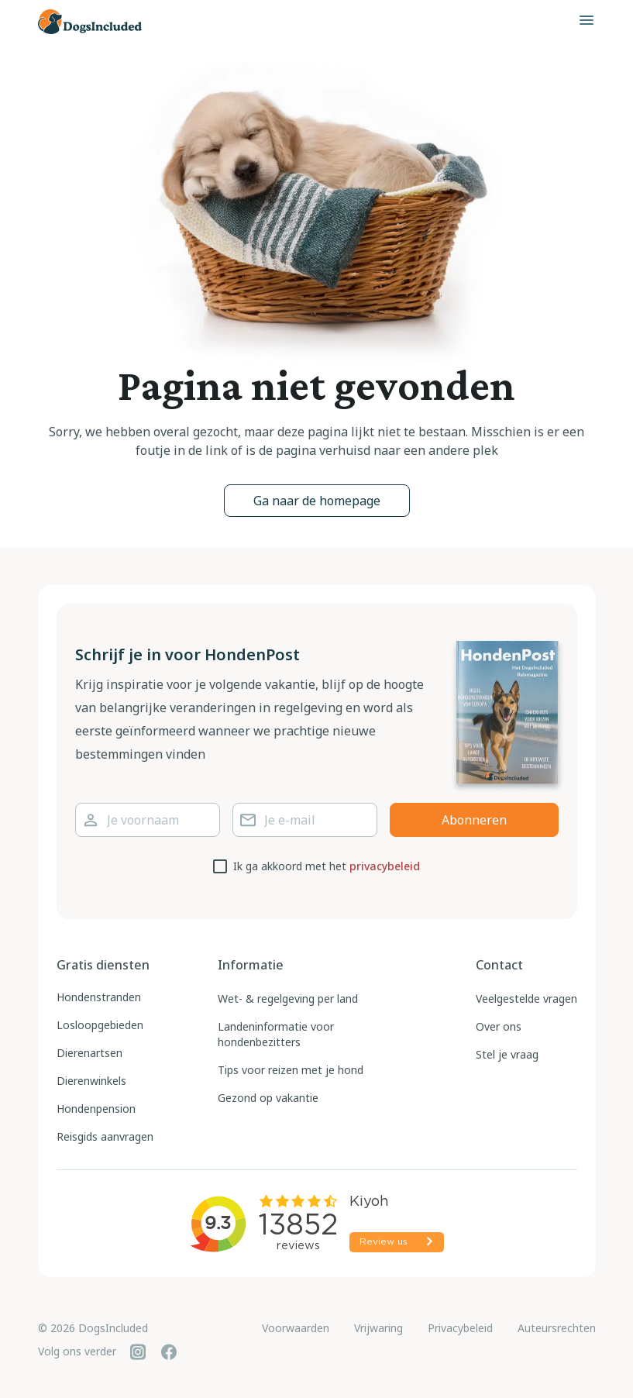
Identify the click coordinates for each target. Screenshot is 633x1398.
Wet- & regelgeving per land (288, 998)
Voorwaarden (295, 1328)
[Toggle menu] (586, 20)
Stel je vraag (507, 1054)
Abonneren (474, 819)
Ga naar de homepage (316, 500)
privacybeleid (384, 866)
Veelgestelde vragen (526, 998)
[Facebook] (169, 1351)
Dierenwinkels (91, 1080)
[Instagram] (138, 1351)
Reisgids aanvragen (105, 1136)
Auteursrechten (557, 1328)
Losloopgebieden (100, 1025)
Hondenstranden (99, 997)
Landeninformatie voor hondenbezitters (276, 1034)
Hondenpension (96, 1108)
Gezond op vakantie (268, 1097)
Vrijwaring (378, 1328)
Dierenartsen (89, 1052)
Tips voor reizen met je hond (290, 1069)
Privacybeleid (460, 1328)
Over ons (498, 1026)
